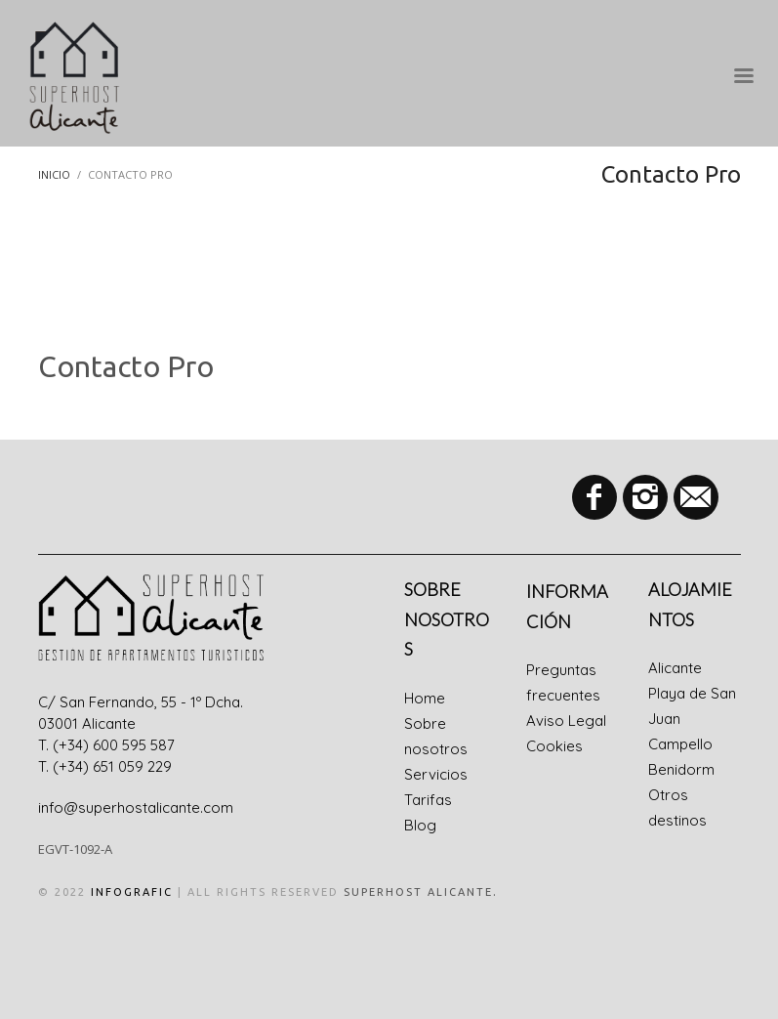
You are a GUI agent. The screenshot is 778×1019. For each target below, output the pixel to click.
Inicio (54, 174)
